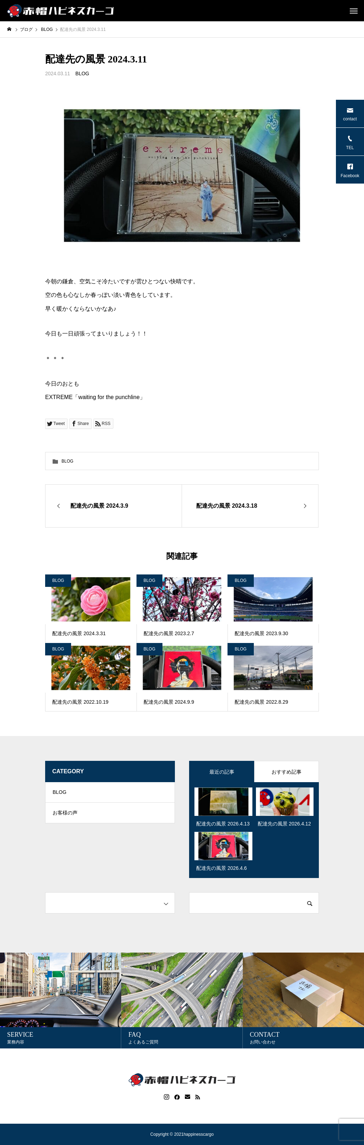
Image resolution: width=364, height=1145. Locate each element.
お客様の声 (65, 814)
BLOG (82, 73)
